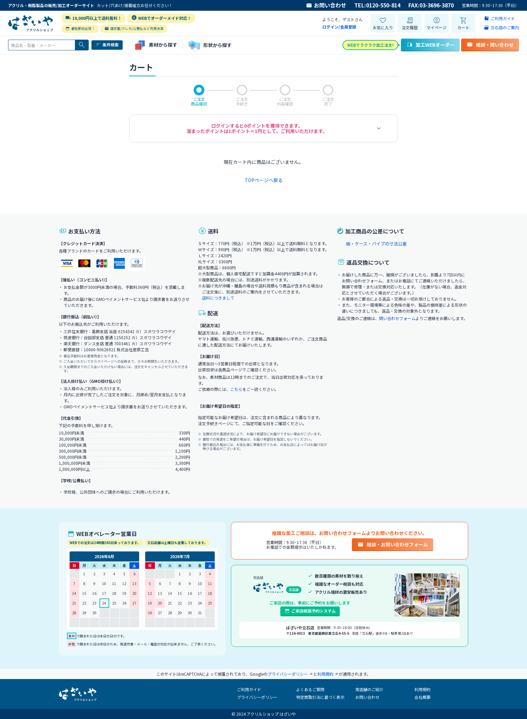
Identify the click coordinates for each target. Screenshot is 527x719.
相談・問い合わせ (490, 44)
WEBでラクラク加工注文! (370, 45)
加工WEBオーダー (430, 44)
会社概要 (422, 697)
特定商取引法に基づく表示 (320, 697)
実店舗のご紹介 (369, 689)
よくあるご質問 (310, 689)
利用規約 (422, 689)
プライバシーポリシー (257, 697)
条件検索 (107, 45)
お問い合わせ (326, 5)
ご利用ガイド (249, 689)
